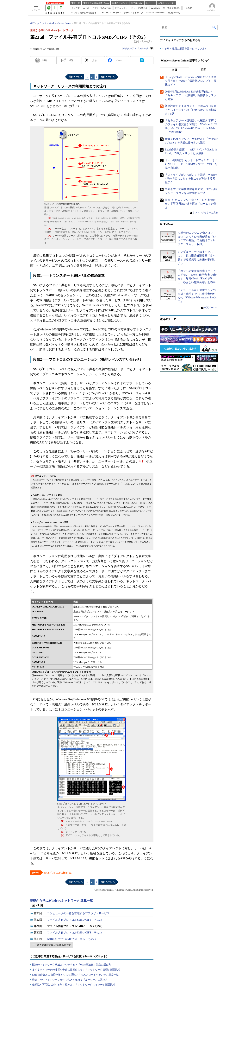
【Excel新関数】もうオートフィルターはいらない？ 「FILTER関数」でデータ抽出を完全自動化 (191, 164)
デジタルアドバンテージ (135, 48)
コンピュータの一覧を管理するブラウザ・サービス (78, 913)
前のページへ (76, 76)
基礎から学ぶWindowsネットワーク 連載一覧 (61, 900)
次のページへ (108, 76)
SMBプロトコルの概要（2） (58, 872)
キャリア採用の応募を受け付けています (184, 48)
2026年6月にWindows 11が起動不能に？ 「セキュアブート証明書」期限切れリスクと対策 (190, 95)
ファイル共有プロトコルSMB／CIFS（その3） (75, 919)
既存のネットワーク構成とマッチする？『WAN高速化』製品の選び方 (71, 964)
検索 (215, 27)
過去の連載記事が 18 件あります (54, 945)
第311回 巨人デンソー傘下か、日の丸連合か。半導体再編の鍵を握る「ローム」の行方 (190, 204)
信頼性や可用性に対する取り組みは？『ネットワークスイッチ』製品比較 (73, 984)
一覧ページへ (211, 307)
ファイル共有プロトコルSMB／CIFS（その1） (75, 932)
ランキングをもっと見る (205, 212)
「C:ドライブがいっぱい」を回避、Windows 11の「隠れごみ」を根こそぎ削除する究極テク (191, 178)
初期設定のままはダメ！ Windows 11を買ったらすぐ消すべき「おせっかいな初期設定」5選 (190, 110)
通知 (71, 60)
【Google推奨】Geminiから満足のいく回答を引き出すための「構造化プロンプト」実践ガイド (190, 81)
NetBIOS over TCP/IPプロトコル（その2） (72, 939)
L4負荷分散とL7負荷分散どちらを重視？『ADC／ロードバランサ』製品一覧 (75, 974)
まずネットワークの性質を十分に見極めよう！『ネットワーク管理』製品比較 (76, 969)
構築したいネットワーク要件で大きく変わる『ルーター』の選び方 (70, 979)
